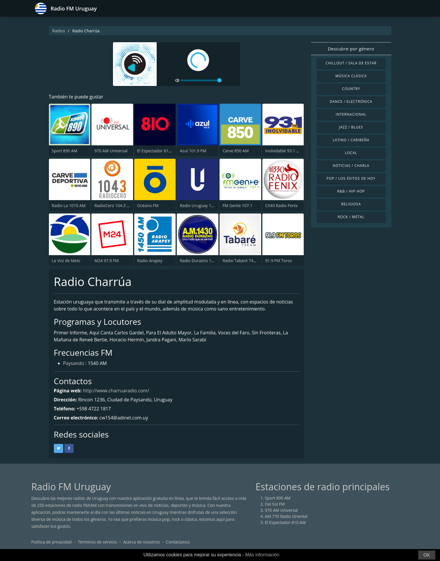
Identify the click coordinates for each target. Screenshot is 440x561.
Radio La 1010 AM (69, 205)
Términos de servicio (97, 542)
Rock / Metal (351, 216)
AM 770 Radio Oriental (286, 516)
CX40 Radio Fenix (281, 205)
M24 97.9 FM (106, 260)
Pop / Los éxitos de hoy (351, 178)
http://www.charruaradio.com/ (116, 390)
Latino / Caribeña (351, 139)
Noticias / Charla (351, 165)
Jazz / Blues (351, 127)
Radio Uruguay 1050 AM (202, 205)
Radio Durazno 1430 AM (202, 260)
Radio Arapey (149, 260)
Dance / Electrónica (351, 101)
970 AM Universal (111, 151)
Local (351, 152)
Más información (262, 554)
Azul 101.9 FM (193, 151)
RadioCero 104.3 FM (113, 205)
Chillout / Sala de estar (351, 63)
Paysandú (73, 363)
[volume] (201, 80)
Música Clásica (351, 75)
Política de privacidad (51, 542)
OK (426, 555)
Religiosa (351, 204)
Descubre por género (351, 49)
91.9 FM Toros (278, 260)
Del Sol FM (275, 504)
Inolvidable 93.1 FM (283, 151)
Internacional (351, 114)
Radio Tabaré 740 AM (242, 260)
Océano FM (148, 205)
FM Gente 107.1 (237, 205)
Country (351, 88)
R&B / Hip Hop (351, 191)
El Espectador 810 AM (157, 151)
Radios (58, 30)
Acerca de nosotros (141, 542)
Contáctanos (178, 542)
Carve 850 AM (235, 151)
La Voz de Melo (66, 260)
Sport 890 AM (64, 151)
